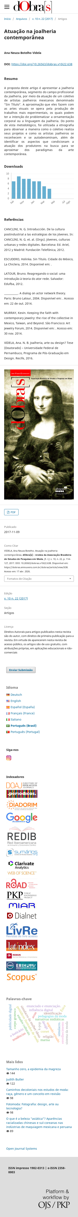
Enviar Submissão (21, 670)
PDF (13, 512)
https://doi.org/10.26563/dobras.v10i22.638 (41, 64)
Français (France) (23, 713)
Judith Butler (15, 1079)
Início (7, 19)
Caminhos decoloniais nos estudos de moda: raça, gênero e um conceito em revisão (37, 1092)
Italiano (16, 719)
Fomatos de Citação (19, 579)
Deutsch (16, 695)
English (16, 701)
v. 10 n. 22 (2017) (42, 19)
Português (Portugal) (25, 732)
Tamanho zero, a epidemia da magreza (33, 1069)
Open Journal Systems (21, 1149)
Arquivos (21, 19)
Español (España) (23, 707)
